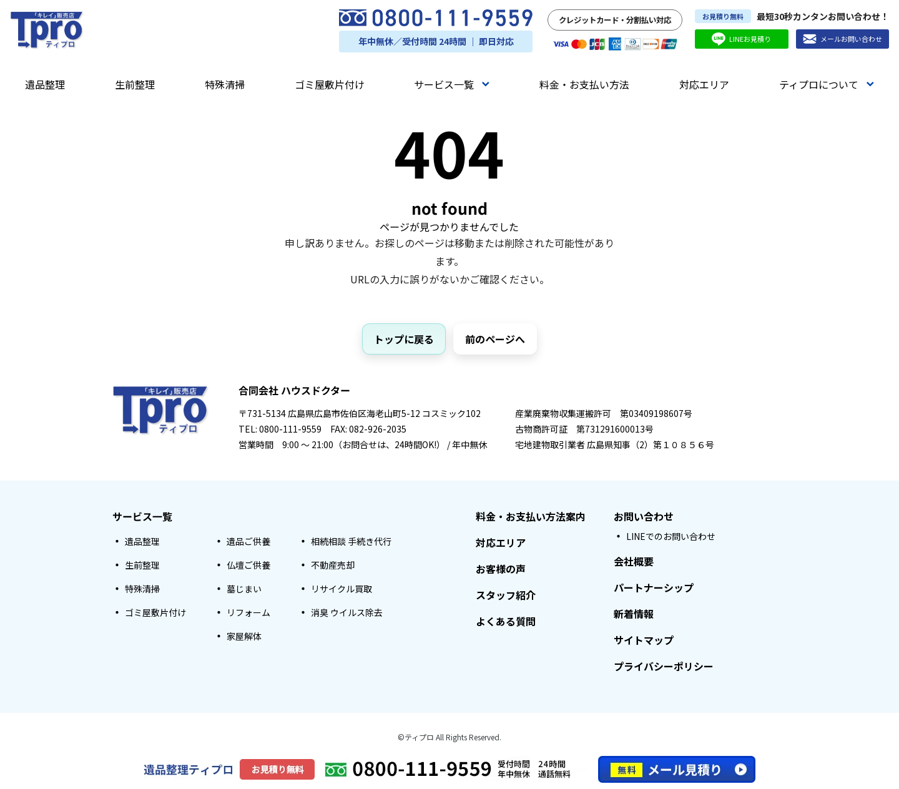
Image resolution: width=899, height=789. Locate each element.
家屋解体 (244, 636)
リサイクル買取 (341, 588)
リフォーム (248, 612)
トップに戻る (404, 338)
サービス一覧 (451, 84)
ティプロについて (826, 84)
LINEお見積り (741, 39)
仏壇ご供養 (248, 565)
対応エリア (704, 84)
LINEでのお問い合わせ (670, 536)
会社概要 (634, 561)
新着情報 (634, 613)
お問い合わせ (644, 516)
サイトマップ (644, 639)
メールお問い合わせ (842, 39)
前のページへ (495, 338)
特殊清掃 (225, 84)
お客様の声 (501, 568)
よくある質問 (506, 621)
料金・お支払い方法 (584, 84)
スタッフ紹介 (506, 594)
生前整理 (135, 84)
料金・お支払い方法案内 (531, 516)
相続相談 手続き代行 (351, 541)
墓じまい (244, 588)
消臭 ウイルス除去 (347, 612)
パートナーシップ (654, 587)
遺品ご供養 (248, 541)
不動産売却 (333, 565)
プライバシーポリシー (664, 666)
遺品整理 (45, 84)
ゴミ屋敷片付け (330, 84)
